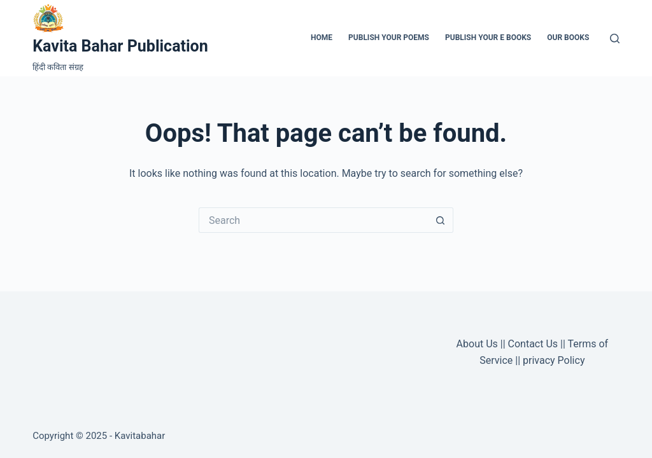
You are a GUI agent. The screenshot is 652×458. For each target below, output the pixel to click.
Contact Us (533, 344)
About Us (477, 344)
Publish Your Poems (388, 37)
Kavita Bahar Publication (120, 46)
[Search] (615, 38)
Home (321, 37)
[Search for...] (313, 220)
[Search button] (440, 220)
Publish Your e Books (488, 37)
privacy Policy (554, 360)
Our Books (568, 37)
